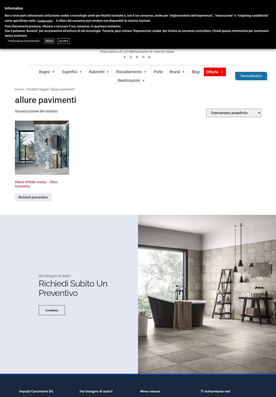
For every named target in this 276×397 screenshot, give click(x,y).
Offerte (215, 72)
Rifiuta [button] (49, 41)
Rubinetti (99, 71)
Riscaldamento (131, 71)
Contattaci (52, 310)
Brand (177, 71)
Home (19, 89)
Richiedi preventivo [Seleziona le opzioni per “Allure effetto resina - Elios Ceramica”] (33, 197)
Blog (195, 71)
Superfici (72, 71)
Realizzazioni (131, 80)
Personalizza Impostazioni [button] (24, 41)
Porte (158, 71)
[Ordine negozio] (233, 113)
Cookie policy (45, 20)
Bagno (47, 71)
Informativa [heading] (14, 8)
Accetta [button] (63, 41)
